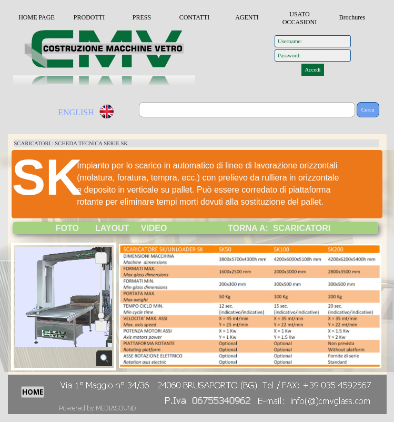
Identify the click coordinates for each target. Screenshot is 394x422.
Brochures (352, 17)
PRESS (142, 17)
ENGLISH (76, 112)
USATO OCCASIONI (299, 18)
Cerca (368, 110)
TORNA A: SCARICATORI (279, 228)
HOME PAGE (36, 17)
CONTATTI (194, 17)
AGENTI (247, 17)
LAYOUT (112, 228)
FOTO (67, 228)
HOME (32, 392)
